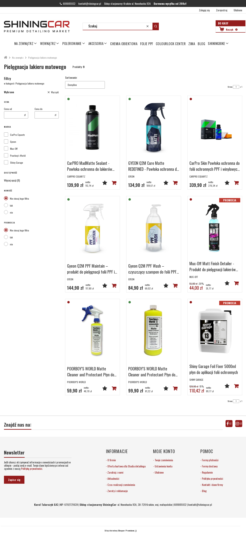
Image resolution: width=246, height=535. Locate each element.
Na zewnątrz (17, 57)
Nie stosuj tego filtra (19, 198)
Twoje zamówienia (163, 460)
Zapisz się (14, 480)
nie (11, 212)
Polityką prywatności (31, 468)
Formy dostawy (209, 466)
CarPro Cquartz (17, 134)
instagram (238, 423)
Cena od (8, 109)
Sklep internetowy (119, 530)
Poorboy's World (18, 155)
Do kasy (223, 23)
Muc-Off (13, 148)
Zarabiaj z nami (115, 472)
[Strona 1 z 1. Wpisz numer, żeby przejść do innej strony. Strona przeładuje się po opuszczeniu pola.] (236, 87)
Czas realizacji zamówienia (121, 485)
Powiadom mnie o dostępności (236, 182)
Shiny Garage (16, 162)
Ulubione (159, 472)
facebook (229, 423)
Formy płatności (209, 460)
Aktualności (113, 478)
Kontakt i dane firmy (212, 485)
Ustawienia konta (163, 466)
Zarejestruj (221, 10)
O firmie (111, 460)
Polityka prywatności (212, 478)
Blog (204, 491)
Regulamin (207, 472)
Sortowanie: (71, 78)
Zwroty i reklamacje (117, 491)
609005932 (69, 4)
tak (11, 205)
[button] (155, 26)
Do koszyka (114, 182)
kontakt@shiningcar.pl (89, 4)
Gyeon (13, 141)
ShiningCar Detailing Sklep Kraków (5, 57)
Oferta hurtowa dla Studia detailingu (126, 466)
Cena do (38, 109)
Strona (230, 86)
